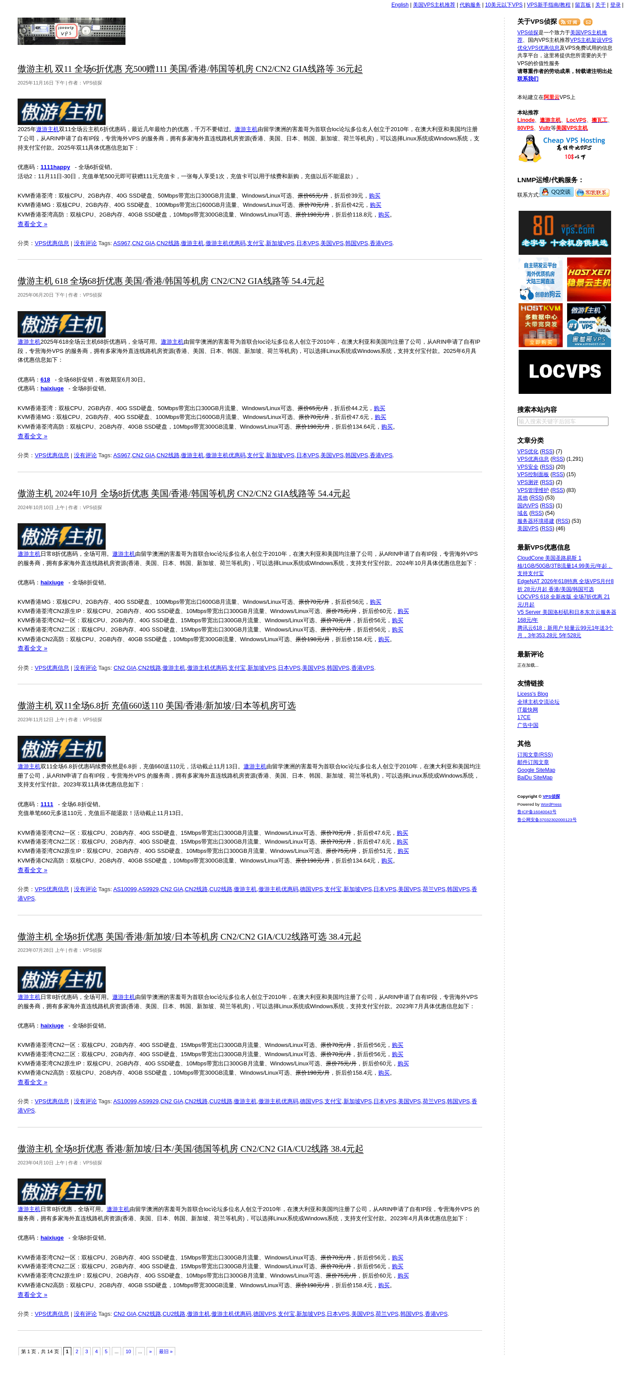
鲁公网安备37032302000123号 (547, 819)
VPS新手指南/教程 (549, 5)
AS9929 (148, 889)
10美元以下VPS (504, 5)
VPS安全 (527, 467)
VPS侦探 (72, 31)
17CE (524, 717)
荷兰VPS (434, 889)
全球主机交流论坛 (538, 702)
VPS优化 (527, 451)
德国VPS (311, 889)
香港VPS (381, 243)
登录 (615, 5)
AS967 (121, 243)
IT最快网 (527, 710)
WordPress (551, 804)
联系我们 (527, 79)
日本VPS (307, 243)
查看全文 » (33, 224)
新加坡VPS (280, 243)
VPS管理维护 (533, 490)
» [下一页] (150, 1351)
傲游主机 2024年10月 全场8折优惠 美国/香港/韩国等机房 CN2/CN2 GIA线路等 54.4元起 (184, 493)
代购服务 (470, 5)
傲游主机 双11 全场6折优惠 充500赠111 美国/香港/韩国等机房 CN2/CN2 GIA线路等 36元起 (190, 68)
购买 (374, 195)
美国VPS (332, 243)
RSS (547, 451)
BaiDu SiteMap (535, 778)
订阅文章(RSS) (535, 755)
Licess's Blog (532, 694)
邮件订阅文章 (533, 762)
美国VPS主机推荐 (434, 5)
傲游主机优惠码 (226, 243)
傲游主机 (192, 243)
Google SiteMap (536, 770)
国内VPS (527, 506)
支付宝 (255, 243)
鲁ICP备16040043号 (537, 811)
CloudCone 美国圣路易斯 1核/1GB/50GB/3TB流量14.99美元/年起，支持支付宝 (564, 565)
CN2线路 (168, 243)
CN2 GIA (143, 243)
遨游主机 (47, 129)
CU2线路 (221, 889)
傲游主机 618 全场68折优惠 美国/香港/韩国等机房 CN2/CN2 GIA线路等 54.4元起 (171, 281)
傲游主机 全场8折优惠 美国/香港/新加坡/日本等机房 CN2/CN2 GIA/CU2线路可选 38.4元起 (189, 936)
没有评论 (85, 243)
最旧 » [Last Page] (166, 1351)
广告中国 (527, 725)
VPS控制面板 (533, 474)
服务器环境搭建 (535, 521)
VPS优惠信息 (52, 243)
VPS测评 (527, 482)
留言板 (583, 5)
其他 (522, 498)
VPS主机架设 (586, 40)
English (400, 5)
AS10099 (125, 889)
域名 (522, 513)
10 (128, 1351)
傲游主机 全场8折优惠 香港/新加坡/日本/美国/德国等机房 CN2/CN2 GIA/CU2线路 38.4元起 (191, 1148)
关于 (600, 5)
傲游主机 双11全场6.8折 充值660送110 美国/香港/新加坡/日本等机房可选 (157, 705)
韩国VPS (356, 243)
